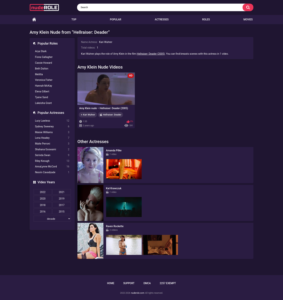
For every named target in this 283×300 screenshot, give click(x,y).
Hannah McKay (43, 85)
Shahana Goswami (52, 149)
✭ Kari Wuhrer (88, 114)
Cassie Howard (43, 62)
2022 (42, 192)
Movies (248, 19)
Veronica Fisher (43, 79)
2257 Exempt (168, 283)
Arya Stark (41, 51)
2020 (42, 198)
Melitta (39, 74)
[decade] (52, 219)
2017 (61, 205)
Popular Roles (48, 43)
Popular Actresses (51, 113)
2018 (42, 205)
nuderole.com (137, 293)
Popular (115, 19)
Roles (206, 19)
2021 (61, 192)
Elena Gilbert (42, 91)
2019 (61, 198)
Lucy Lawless (52, 120)
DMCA (147, 283)
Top (73, 19)
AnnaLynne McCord (52, 166)
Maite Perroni (52, 143)
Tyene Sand (41, 97)
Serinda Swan (52, 155)
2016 (42, 211)
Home (34, 19)
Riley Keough (52, 161)
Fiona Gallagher (44, 57)
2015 (61, 211)
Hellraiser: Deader (112, 114)
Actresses (162, 19)
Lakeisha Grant (43, 103)
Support (128, 283)
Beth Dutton (41, 68)
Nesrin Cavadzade (52, 172)
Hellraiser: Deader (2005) (151, 53)
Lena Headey (52, 137)
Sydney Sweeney (52, 126)
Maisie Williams (52, 132)
